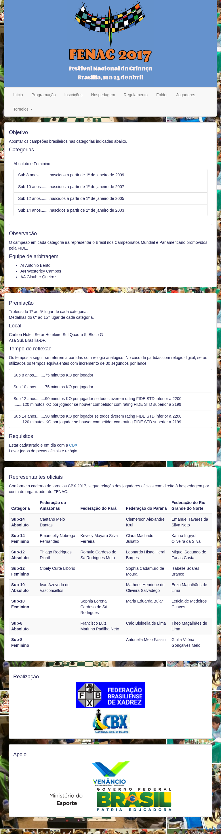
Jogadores (185, 94)
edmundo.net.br (206, 828)
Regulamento (136, 94)
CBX (73, 445)
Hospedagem (103, 94)
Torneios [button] (23, 109)
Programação (43, 94)
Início (18, 94)
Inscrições (73, 94)
